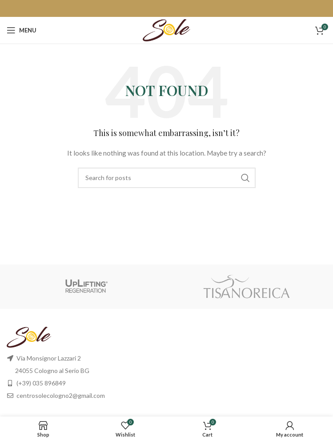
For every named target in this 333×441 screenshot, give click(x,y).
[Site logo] (166, 29)
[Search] (167, 178)
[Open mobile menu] (21, 30)
